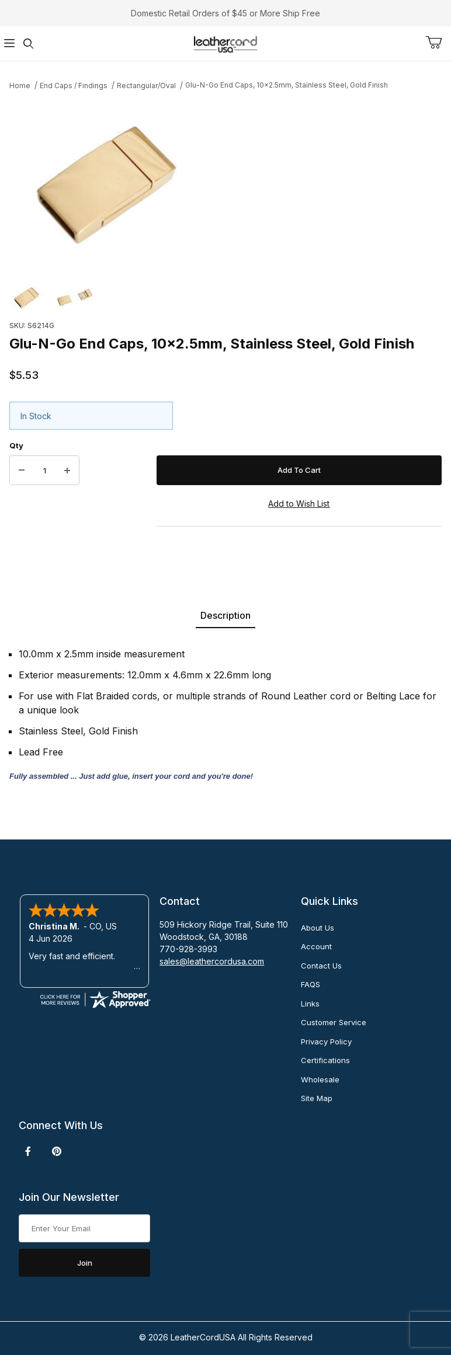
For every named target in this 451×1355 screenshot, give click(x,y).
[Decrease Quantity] (21, 470)
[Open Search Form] (28, 43)
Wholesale (320, 1079)
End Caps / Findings (73, 85)
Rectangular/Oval (146, 85)
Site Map (316, 1098)
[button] (28, 297)
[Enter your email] (84, 1228)
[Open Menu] (9, 43)
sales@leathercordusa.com (211, 961)
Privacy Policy (326, 1041)
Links (310, 1003)
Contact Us (321, 965)
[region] (225, 297)
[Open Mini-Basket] (438, 42)
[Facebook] (28, 1151)
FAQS (310, 984)
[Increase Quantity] (67, 470)
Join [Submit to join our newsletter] (84, 1262)
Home (19, 85)
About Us (317, 927)
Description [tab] (225, 615)
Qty (16, 445)
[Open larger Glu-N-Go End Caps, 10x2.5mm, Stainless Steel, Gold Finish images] (225, 183)
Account (316, 946)
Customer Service (333, 1022)
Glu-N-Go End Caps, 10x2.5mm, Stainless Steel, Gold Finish (286, 85)
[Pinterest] (56, 1151)
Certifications (325, 1060)
